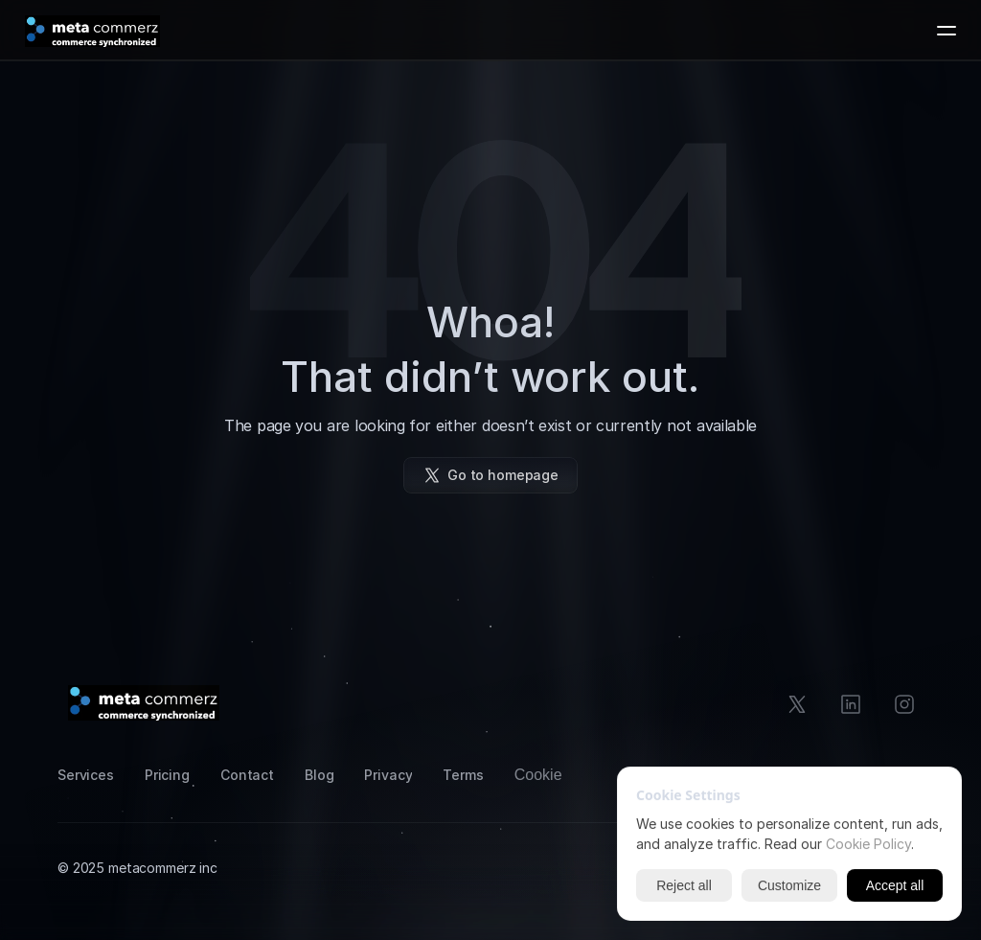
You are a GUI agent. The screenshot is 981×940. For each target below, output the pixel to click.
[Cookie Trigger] (538, 775)
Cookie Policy (868, 844)
